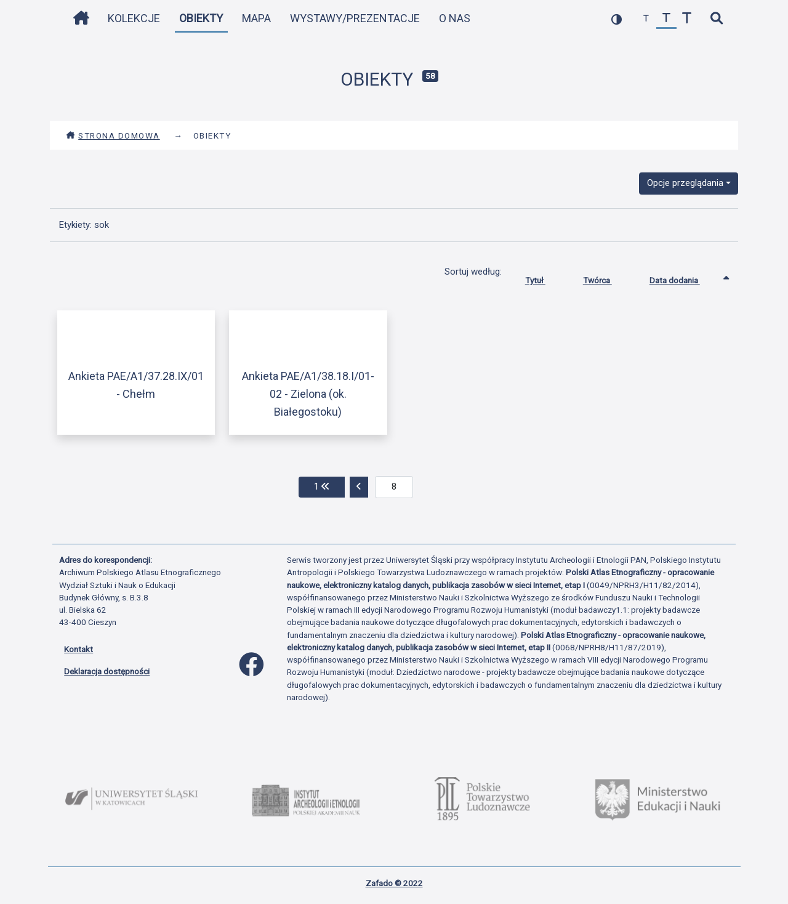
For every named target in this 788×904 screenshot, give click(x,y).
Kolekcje (134, 18)
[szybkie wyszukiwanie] (716, 19)
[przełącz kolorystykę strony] (616, 19)
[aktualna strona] (394, 487)
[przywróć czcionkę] (666, 19)
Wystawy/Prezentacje (355, 18)
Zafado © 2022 (394, 883)
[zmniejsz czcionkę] (646, 19)
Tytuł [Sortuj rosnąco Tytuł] (544, 277)
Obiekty (201, 18)
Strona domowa (112, 135)
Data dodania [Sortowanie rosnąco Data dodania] (683, 277)
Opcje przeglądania (685, 182)
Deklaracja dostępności (107, 671)
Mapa (256, 18)
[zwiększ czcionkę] (687, 19)
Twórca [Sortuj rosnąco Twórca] (606, 277)
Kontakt (78, 649)
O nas (454, 18)
